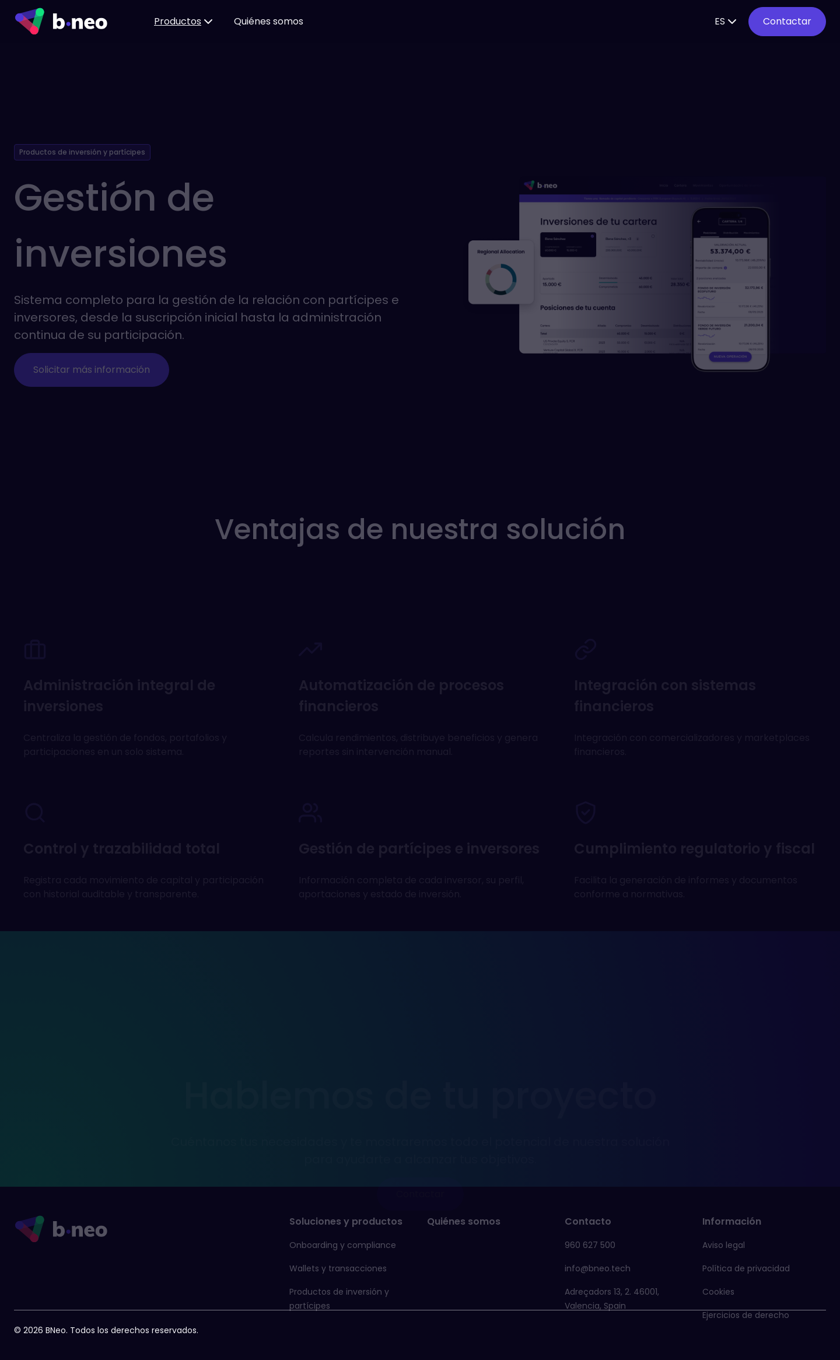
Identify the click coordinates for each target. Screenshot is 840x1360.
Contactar (787, 21)
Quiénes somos (268, 21)
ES (727, 22)
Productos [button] (184, 22)
